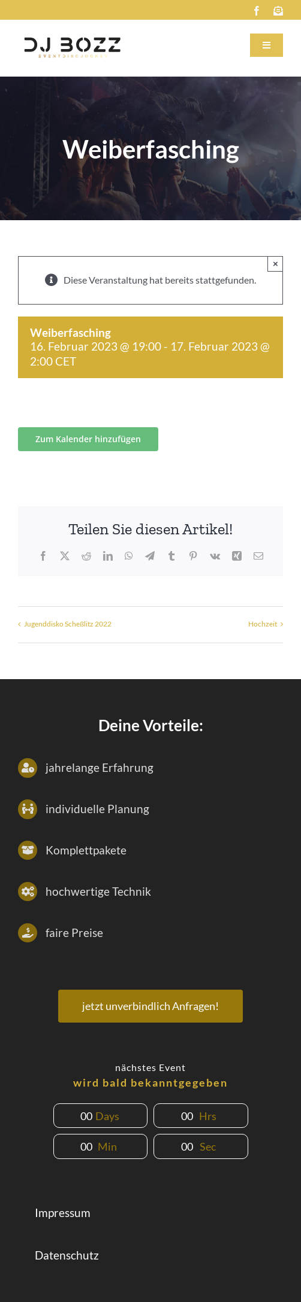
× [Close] (275, 263)
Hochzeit (262, 623)
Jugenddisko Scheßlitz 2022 (68, 623)
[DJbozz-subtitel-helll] (72, 36)
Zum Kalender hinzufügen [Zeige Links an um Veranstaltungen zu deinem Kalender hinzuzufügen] (88, 439)
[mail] (278, 11)
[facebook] (256, 11)
